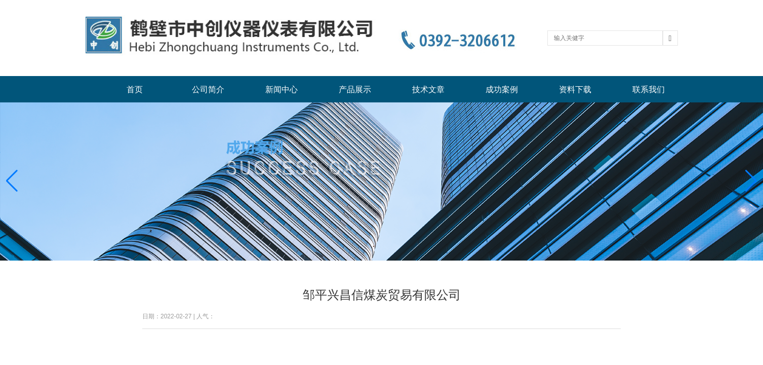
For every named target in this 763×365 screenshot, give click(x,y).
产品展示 (355, 89)
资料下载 (575, 89)
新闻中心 (281, 89)
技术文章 (428, 89)
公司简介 (208, 89)
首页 (135, 89)
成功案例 (502, 89)
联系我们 (648, 89)
